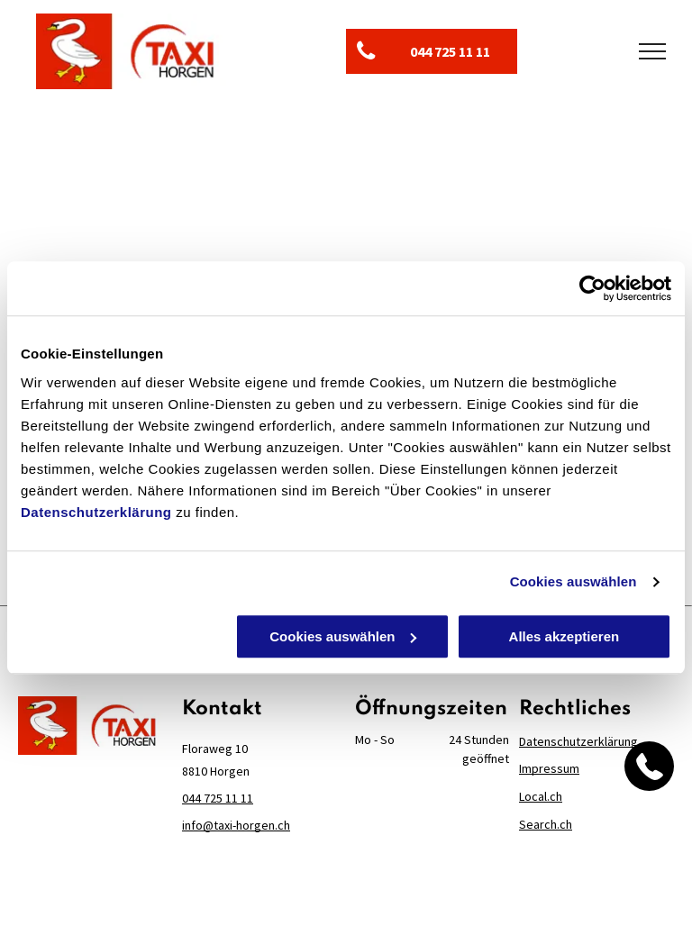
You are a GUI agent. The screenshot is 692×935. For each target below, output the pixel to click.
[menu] (652, 51)
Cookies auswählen (573, 581)
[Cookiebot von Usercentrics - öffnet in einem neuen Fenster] (592, 288)
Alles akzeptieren (564, 636)
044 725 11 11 (217, 798)
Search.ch (545, 824)
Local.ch (540, 796)
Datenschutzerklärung (96, 512)
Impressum (549, 768)
